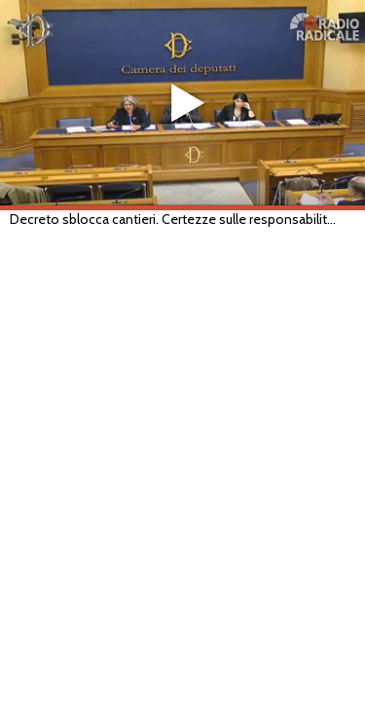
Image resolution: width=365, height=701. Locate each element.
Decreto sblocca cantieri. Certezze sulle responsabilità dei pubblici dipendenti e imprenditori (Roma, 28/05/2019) (174, 219)
